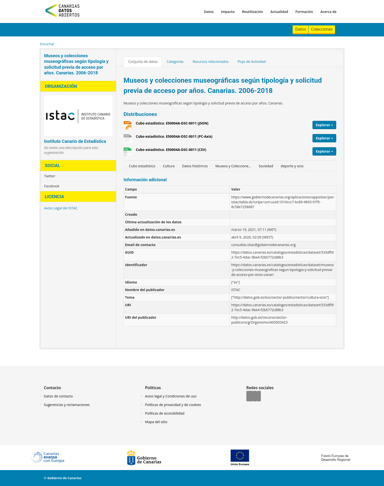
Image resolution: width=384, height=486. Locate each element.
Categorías (175, 61)
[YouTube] (259, 396)
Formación (304, 11)
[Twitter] (255, 396)
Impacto (228, 11)
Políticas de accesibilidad (164, 413)
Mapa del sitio (156, 421)
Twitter (49, 176)
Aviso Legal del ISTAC (60, 208)
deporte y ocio (292, 166)
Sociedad (266, 166)
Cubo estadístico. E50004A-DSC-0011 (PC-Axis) (174, 138)
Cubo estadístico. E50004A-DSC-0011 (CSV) (171, 151)
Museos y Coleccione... (233, 166)
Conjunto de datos (143, 61)
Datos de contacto (58, 396)
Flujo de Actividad (252, 61)
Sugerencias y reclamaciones (67, 404)
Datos (209, 11)
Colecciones (322, 29)
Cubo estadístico (142, 166)
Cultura (169, 166)
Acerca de (328, 11)
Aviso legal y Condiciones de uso (170, 396)
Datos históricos (195, 166)
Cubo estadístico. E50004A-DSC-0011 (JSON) (172, 125)
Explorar (324, 125)
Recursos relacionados (211, 61)
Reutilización (252, 11)
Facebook (51, 186)
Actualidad (279, 11)
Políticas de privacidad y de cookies (173, 404)
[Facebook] (249, 396)
